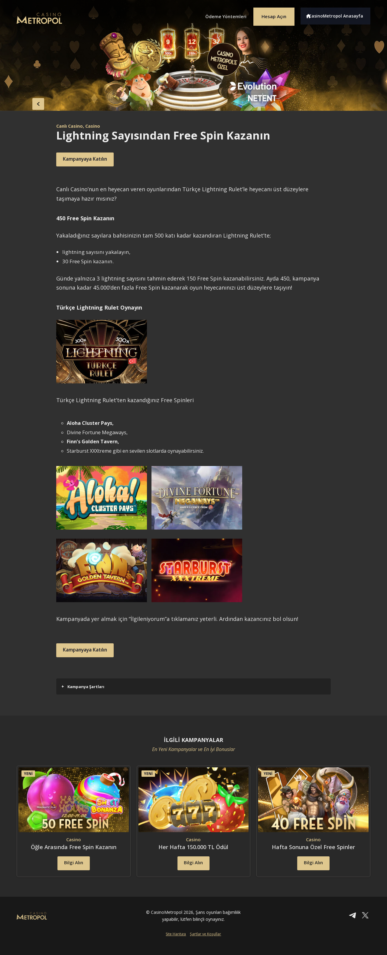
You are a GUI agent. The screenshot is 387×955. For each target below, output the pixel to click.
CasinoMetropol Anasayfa (338, 14)
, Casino (95, 126)
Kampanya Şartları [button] (82, 686)
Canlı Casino (71, 126)
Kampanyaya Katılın (92, 159)
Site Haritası (176, 945)
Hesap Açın (271, 14)
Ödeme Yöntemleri (217, 14)
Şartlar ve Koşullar (205, 945)
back (28, 102)
